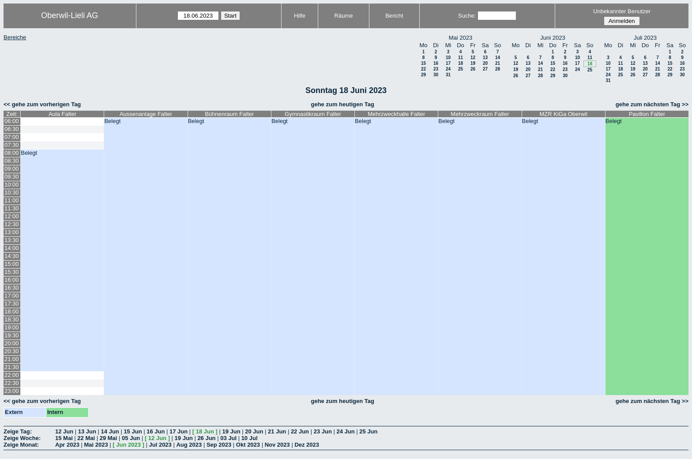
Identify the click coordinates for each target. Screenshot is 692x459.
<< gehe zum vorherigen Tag (42, 104)
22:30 (11, 383)
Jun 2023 (128, 444)
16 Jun (156, 431)
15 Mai (64, 438)
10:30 (11, 192)
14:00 (11, 248)
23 (435, 69)
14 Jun (110, 431)
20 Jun (254, 431)
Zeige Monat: (21, 444)
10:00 (11, 184)
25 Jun (368, 431)
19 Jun (231, 431)
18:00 (11, 311)
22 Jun (300, 431)
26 (472, 69)
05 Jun (131, 438)
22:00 (11, 375)
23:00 (11, 391)
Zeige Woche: (22, 438)
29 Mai (108, 438)
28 (497, 69)
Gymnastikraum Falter (313, 114)
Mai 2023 (96, 444)
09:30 (11, 176)
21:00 (11, 359)
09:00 (11, 168)
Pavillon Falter (647, 114)
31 (448, 74)
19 (472, 63)
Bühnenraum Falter (229, 114)
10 (448, 57)
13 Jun (87, 431)
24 (448, 69)
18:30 (11, 319)
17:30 (11, 303)
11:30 (11, 208)
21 (497, 63)
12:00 (11, 216)
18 (460, 63)
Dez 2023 (306, 444)
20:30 (11, 351)
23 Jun (323, 431)
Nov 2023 (277, 444)
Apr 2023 (67, 444)
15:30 (11, 272)
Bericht (394, 15)
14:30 (11, 256)
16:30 (11, 287)
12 (472, 57)
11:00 (11, 200)
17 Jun (178, 431)
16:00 (11, 279)
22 (423, 69)
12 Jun (64, 431)
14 (497, 57)
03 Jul (228, 438)
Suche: (467, 15)
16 (435, 63)
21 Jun (277, 431)
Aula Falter (62, 114)
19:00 (11, 327)
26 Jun (206, 438)
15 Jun (133, 431)
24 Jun (345, 431)
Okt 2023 (248, 444)
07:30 (11, 145)
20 (485, 63)
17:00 (11, 295)
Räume (344, 15)
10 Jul (249, 438)
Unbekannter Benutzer (622, 11)
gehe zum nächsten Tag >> (652, 104)
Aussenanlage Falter (146, 114)
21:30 (11, 367)
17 (448, 63)
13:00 (11, 232)
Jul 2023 (160, 444)
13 (485, 57)
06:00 (11, 121)
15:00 (11, 264)
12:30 (11, 224)
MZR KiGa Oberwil (563, 114)
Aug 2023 (189, 444)
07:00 (11, 137)
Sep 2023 (219, 444)
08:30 (11, 160)
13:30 (11, 240)
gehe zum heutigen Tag (342, 104)
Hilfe (299, 15)
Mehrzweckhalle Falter (396, 114)
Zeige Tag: (18, 431)
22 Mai (86, 438)
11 (460, 57)
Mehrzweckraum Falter (480, 114)
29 (423, 74)
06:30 (11, 129)
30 (435, 74)
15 (423, 63)
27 (485, 69)
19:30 (11, 335)
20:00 (11, 343)
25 (460, 69)
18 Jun (205, 431)
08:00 (11, 152)
